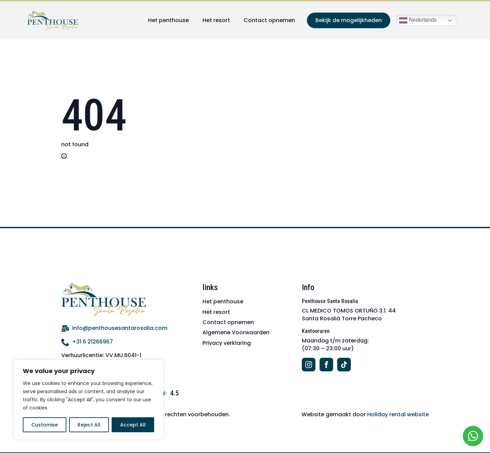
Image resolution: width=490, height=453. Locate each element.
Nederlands (418, 20)
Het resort (216, 20)
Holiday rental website (398, 414)
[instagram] (308, 364)
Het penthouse (168, 20)
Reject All (89, 424)
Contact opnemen (269, 20)
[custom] (344, 364)
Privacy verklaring (226, 343)
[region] (88, 399)
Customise (44, 424)
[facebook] (326, 364)
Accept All (133, 424)
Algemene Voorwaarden (236, 332)
